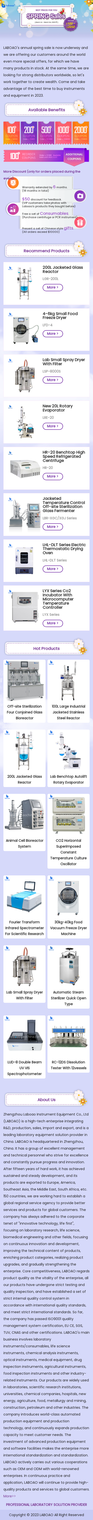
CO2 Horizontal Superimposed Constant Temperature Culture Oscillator (68, 852)
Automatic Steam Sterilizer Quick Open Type (68, 998)
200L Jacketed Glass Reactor (63, 269)
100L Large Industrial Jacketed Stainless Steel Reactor (68, 712)
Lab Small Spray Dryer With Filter (64, 362)
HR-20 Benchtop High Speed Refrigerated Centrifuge (64, 456)
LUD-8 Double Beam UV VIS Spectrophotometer (24, 1068)
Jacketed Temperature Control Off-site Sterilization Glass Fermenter (64, 505)
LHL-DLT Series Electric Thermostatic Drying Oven (64, 549)
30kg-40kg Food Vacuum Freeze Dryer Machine (68, 928)
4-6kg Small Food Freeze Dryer (60, 316)
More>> (9, 1496)
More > (52, 287)
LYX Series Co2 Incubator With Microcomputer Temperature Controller (58, 599)
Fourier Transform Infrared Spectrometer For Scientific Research (24, 928)
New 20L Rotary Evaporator (58, 408)
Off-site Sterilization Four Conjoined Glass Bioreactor (24, 712)
